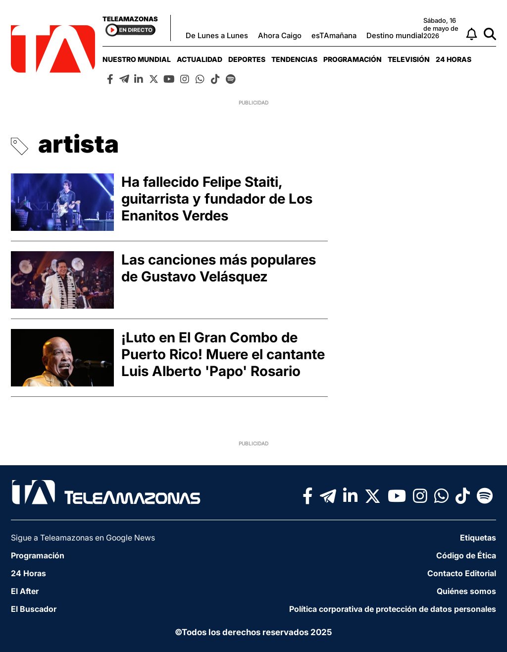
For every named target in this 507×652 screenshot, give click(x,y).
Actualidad (199, 59)
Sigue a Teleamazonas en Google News (83, 538)
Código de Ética (466, 555)
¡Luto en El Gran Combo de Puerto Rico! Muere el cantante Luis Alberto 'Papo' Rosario (223, 354)
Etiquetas (478, 538)
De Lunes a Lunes (217, 35)
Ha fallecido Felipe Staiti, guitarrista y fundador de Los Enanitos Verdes (216, 198)
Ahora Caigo (280, 35)
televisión (409, 59)
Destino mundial (394, 35)
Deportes (246, 59)
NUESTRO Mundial (136, 59)
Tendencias (294, 59)
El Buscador (33, 609)
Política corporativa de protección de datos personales (392, 609)
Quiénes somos (466, 591)
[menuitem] (136, 59)
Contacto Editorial (461, 573)
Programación (352, 59)
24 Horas (453, 59)
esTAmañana (333, 35)
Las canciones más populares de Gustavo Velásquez (218, 268)
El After (25, 591)
